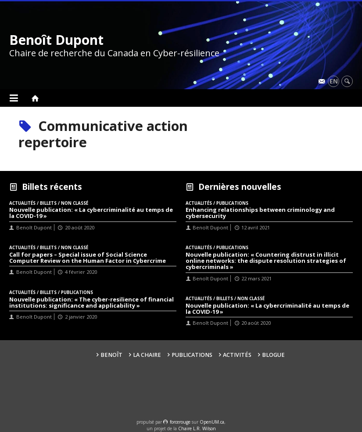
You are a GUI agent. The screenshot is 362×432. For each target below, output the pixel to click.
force (180, 422)
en (334, 81)
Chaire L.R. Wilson (197, 428)
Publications (192, 355)
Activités (237, 355)
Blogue (273, 355)
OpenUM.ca (212, 422)
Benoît (111, 355)
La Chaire (147, 355)
